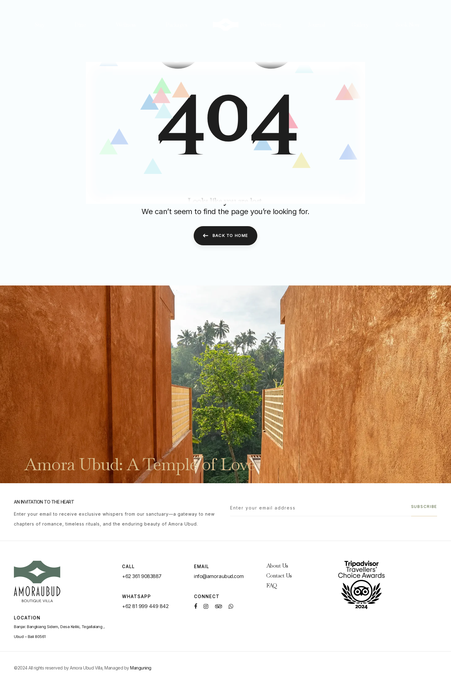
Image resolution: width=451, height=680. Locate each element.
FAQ (271, 585)
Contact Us (279, 575)
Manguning (140, 667)
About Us (277, 565)
